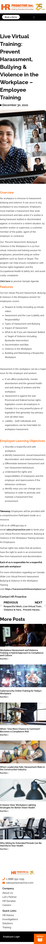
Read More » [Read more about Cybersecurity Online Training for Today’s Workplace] (4, 697)
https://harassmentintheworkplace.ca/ (25, 589)
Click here (5, 281)
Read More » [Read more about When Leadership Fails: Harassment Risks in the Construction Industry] (4, 773)
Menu (40, 937)
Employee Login (11, 936)
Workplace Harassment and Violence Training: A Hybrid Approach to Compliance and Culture (21, 653)
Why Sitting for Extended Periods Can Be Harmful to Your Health (21, 844)
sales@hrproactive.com (18, 529)
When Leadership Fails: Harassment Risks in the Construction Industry (22, 768)
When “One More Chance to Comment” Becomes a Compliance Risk (20, 730)
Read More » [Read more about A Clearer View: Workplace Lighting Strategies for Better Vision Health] (4, 811)
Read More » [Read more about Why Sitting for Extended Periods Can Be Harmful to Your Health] (4, 849)
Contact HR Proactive (13, 596)
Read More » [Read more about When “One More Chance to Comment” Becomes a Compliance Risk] (4, 735)
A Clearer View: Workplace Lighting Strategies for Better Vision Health (18, 806)
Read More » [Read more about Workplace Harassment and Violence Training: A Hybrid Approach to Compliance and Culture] (4, 659)
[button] (34, 17)
